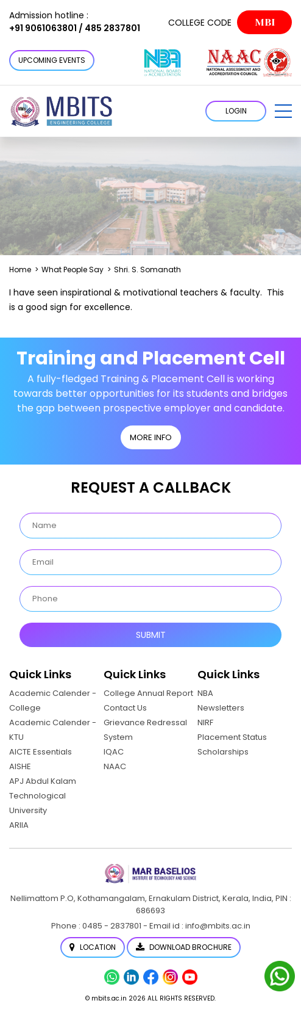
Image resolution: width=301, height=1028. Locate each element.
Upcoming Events (51, 60)
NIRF (205, 722)
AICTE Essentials (40, 752)
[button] (283, 111)
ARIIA (19, 825)
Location (92, 947)
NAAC (115, 766)
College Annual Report (148, 693)
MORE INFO (151, 437)
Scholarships (223, 752)
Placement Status (232, 737)
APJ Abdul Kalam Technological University (42, 795)
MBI (265, 22)
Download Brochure (184, 947)
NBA (205, 693)
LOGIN (236, 111)
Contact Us (125, 708)
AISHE (20, 766)
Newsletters (220, 708)
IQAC (114, 752)
